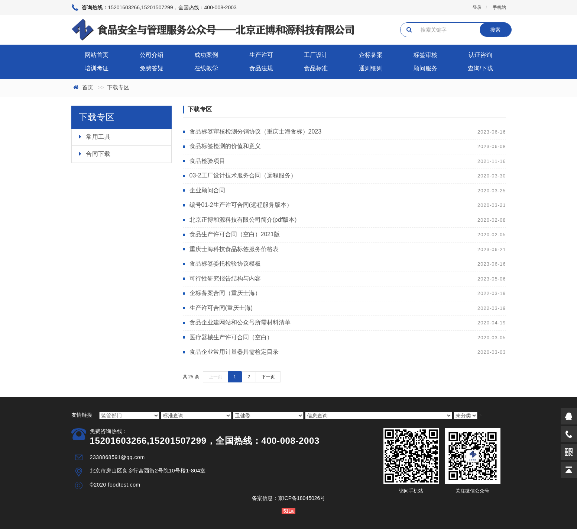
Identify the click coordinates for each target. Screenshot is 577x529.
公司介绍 (151, 55)
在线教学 (206, 68)
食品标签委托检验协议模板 (225, 263)
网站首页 (96, 55)
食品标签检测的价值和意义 (225, 146)
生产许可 (261, 55)
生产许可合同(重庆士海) (221, 308)
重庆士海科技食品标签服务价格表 (234, 249)
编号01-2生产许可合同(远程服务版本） (240, 205)
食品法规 (261, 68)
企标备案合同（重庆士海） (225, 293)
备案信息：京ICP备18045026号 (288, 498)
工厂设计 (316, 55)
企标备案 (371, 55)
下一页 (268, 376)
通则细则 (371, 68)
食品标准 (316, 68)
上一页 (215, 376)
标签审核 (425, 55)
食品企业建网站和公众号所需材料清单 (240, 322)
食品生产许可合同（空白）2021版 (234, 234)
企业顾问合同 (207, 190)
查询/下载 (480, 68)
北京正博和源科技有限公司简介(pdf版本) (243, 220)
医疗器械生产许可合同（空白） (231, 337)
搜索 (495, 30)
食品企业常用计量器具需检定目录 (234, 352)
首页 (87, 87)
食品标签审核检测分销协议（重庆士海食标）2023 (255, 131)
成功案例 (206, 55)
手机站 (499, 7)
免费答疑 (151, 68)
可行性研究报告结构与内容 (225, 278)
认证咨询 (480, 55)
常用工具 (98, 137)
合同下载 (98, 154)
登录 (477, 7)
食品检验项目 (207, 161)
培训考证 (96, 68)
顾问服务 (425, 68)
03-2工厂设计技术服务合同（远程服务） (242, 175)
